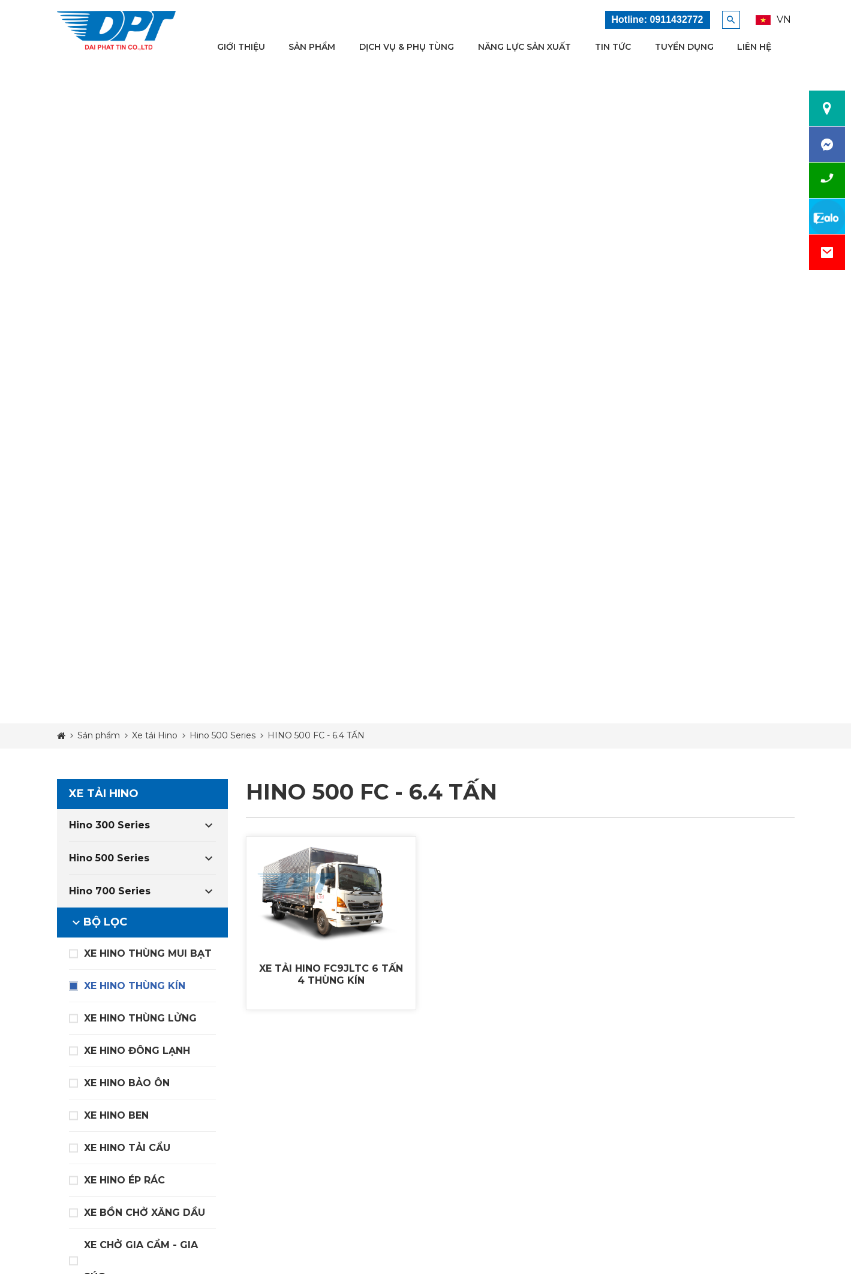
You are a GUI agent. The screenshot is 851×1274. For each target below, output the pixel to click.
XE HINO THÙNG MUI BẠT (148, 953)
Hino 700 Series (110, 891)
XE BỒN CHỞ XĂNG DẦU (144, 1212)
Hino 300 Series (109, 825)
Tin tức (613, 46)
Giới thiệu (241, 46)
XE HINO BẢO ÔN (127, 1083)
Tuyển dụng (684, 46)
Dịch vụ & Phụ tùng (406, 46)
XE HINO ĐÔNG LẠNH (137, 1050)
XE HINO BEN (116, 1115)
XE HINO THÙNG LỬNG (140, 1018)
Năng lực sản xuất (524, 46)
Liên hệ (754, 46)
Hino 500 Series (109, 858)
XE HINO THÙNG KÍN (134, 985)
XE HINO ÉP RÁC (124, 1180)
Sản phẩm (311, 46)
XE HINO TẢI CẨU (127, 1147)
